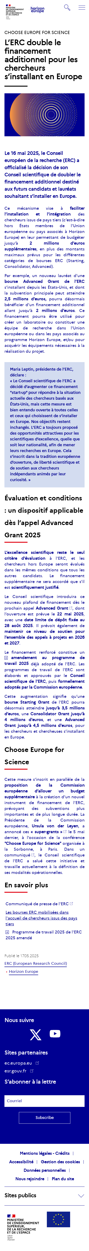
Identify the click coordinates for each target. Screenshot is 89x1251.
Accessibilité (21, 1161)
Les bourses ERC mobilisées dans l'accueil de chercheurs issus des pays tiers (41, 918)
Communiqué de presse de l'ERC (37, 903)
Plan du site (63, 1178)
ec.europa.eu (19, 1063)
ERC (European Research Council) (35, 963)
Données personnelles (45, 1170)
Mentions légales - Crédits (44, 1153)
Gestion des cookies (60, 1161)
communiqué (17, 855)
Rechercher (67, 7)
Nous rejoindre (29, 1178)
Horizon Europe (23, 971)
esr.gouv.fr (17, 1071)
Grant (52, 608)
